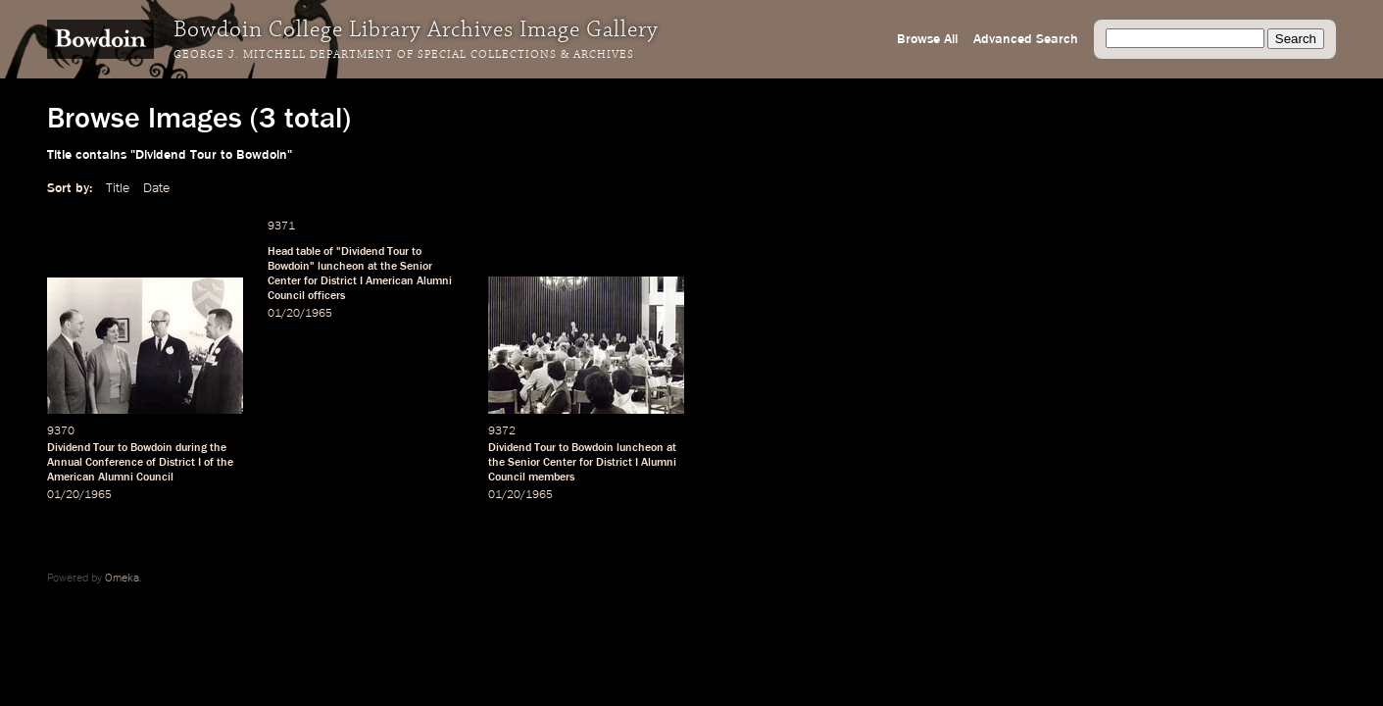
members (551, 477)
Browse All (927, 39)
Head (280, 252)
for (311, 281)
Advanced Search (1025, 39)
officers (326, 296)
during (191, 448)
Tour (398, 252)
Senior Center (542, 463)
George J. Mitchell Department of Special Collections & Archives (403, 55)
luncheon (341, 267)
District (339, 281)
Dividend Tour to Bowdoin (110, 448)
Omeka (122, 578)
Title (117, 188)
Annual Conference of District (121, 463)
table (308, 252)
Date (156, 188)
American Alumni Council (110, 477)
